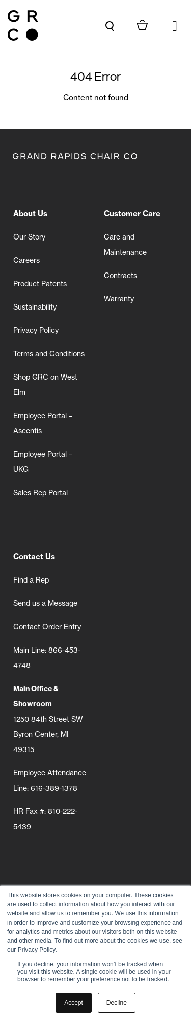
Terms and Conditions (49, 353)
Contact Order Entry (47, 626)
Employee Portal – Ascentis (42, 423)
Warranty (119, 298)
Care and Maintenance (125, 244)
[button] (174, 25)
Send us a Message (45, 603)
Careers (26, 260)
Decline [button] (116, 1002)
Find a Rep (31, 580)
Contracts (120, 275)
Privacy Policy (36, 330)
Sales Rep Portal (40, 492)
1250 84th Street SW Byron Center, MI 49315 (48, 719)
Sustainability (35, 307)
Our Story (29, 237)
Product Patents (40, 283)
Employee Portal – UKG (42, 462)
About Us (30, 213)
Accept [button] (73, 1002)
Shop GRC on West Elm (45, 384)
